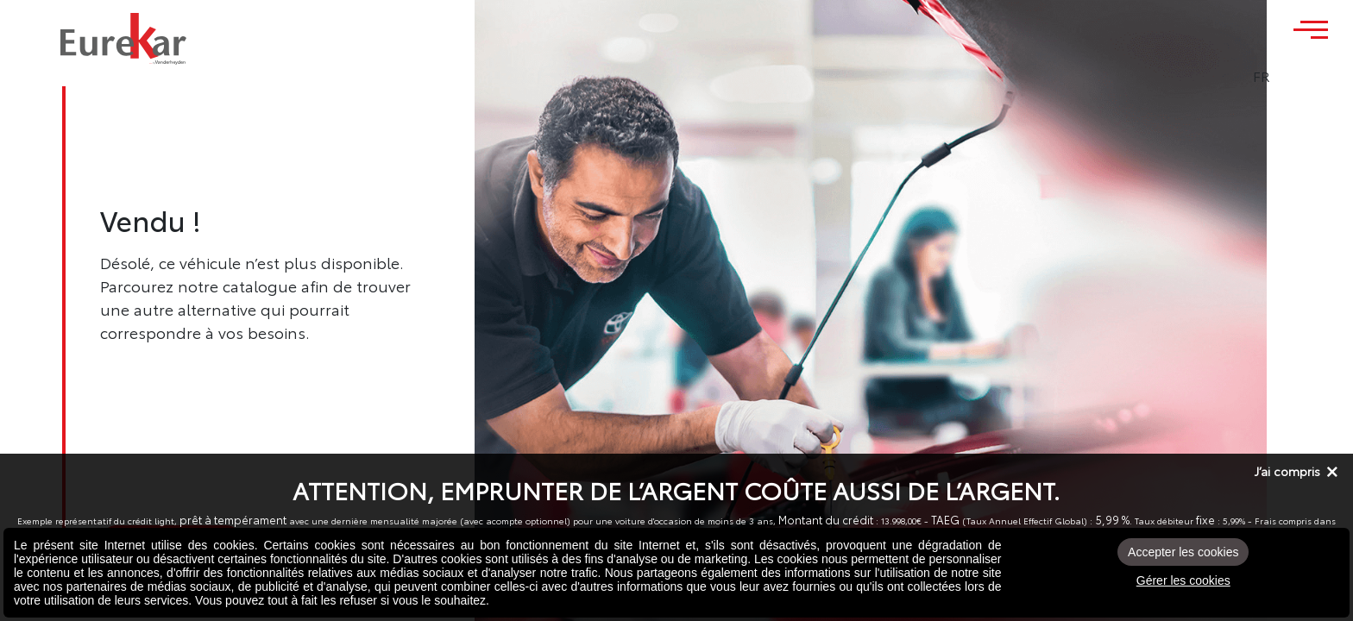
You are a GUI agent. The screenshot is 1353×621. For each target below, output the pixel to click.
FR (1309, 75)
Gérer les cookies (1183, 580)
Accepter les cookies (1183, 552)
